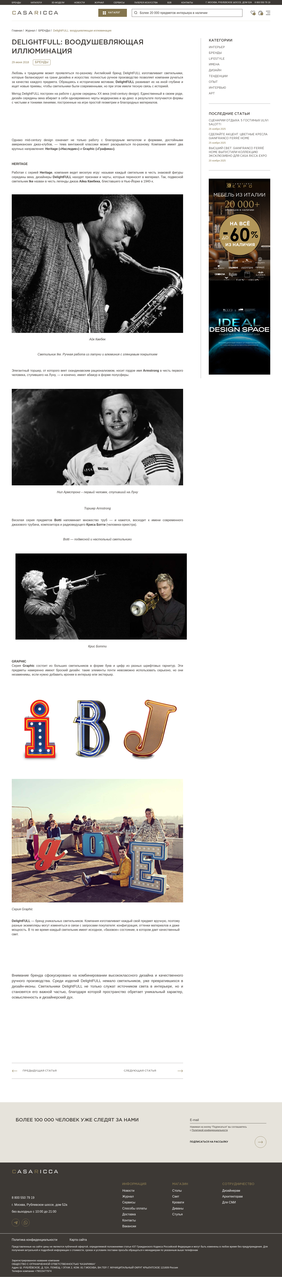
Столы (177, 1190)
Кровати (178, 1202)
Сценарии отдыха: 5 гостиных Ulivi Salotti (238, 122)
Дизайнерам (231, 1190)
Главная (17, 30)
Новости (79, 2)
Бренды (16, 2)
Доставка (129, 1214)
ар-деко (127, 98)
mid (113, 93)
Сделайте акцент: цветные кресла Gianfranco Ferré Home (238, 136)
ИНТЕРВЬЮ (217, 88)
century (122, 93)
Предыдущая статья (40, 1071)
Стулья (177, 1214)
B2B (169, 2)
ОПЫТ (213, 82)
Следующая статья (140, 1071)
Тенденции (218, 76)
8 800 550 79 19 (262, 2)
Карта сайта (79, 1240)
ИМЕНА (214, 64)
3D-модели (58, 2)
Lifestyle (217, 59)
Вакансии (129, 1226)
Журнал (99, 2)
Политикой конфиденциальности (210, 1130)
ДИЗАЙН (215, 70)
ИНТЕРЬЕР (217, 47)
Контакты (187, 2)
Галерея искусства (146, 2)
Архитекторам (232, 1196)
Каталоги (36, 2)
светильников (73, 921)
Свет (175, 1196)
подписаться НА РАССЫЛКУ (228, 1142)
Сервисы (119, 2)
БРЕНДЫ (44, 30)
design (133, 93)
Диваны (177, 1208)
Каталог (114, 13)
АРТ (212, 93)
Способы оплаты (134, 1208)
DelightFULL (131, 73)
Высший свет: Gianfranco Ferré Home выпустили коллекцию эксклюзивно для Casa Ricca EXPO (238, 152)
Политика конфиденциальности (35, 1240)
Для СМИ (229, 1202)
